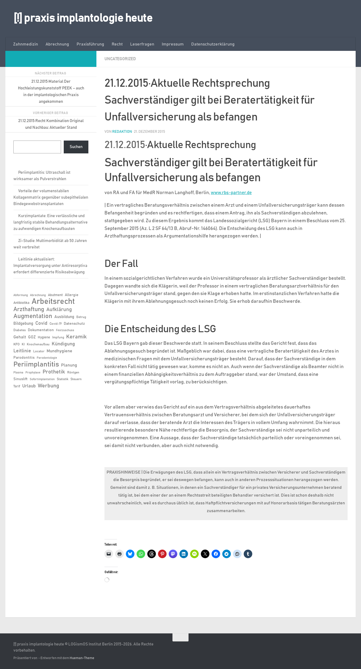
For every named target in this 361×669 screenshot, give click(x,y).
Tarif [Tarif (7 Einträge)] (16, 386)
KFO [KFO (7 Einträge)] (16, 344)
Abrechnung (57, 44)
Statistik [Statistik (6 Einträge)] (62, 379)
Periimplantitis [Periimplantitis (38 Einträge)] (36, 364)
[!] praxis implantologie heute (82, 18)
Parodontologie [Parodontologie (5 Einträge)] (47, 358)
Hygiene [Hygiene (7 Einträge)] (44, 337)
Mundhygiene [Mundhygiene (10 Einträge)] (59, 351)
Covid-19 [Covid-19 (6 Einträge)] (56, 323)
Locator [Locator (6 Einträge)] (38, 351)
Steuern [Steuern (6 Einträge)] (76, 379)
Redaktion (122, 131)
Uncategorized (120, 59)
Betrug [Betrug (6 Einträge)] (81, 317)
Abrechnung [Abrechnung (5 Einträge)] (38, 295)
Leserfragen (142, 44)
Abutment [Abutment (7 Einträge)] (55, 295)
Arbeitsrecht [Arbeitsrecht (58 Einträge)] (53, 301)
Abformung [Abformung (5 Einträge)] (20, 295)
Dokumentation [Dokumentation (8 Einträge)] (41, 330)
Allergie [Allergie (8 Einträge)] (71, 295)
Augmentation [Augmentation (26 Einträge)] (32, 316)
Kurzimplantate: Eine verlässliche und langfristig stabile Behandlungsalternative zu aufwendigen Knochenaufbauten (50, 222)
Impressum (173, 44)
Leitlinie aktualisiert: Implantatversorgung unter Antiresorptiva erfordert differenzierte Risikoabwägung (50, 265)
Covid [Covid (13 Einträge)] (41, 323)
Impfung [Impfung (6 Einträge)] (58, 337)
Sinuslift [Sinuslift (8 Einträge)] (20, 379)
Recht (117, 44)
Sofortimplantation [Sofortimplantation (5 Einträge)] (42, 379)
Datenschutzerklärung (213, 44)
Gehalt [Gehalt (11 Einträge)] (19, 337)
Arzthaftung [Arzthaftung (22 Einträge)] (28, 309)
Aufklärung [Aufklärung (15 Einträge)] (59, 309)
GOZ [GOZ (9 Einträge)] (32, 337)
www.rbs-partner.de (233, 192)
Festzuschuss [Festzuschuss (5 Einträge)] (65, 330)
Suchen (76, 147)
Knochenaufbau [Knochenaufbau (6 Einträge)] (38, 344)
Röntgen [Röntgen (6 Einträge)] (73, 372)
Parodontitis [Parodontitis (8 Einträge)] (24, 358)
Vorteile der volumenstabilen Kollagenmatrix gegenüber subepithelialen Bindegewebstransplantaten (50, 197)
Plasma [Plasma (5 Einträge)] (18, 372)
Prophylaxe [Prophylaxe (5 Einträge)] (32, 372)
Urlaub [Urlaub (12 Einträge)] (29, 386)
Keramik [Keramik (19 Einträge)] (76, 336)
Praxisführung (90, 44)
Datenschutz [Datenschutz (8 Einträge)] (74, 324)
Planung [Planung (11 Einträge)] (69, 365)
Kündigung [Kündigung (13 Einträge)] (63, 344)
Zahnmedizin (25, 44)
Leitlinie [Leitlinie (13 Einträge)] (22, 351)
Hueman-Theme (82, 658)
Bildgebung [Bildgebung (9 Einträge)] (23, 324)
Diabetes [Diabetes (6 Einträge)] (19, 330)
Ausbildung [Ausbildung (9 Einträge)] (64, 317)
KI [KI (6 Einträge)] (23, 344)
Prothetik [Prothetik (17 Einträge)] (54, 372)
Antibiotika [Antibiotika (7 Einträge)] (21, 303)
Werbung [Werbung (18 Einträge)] (48, 385)
